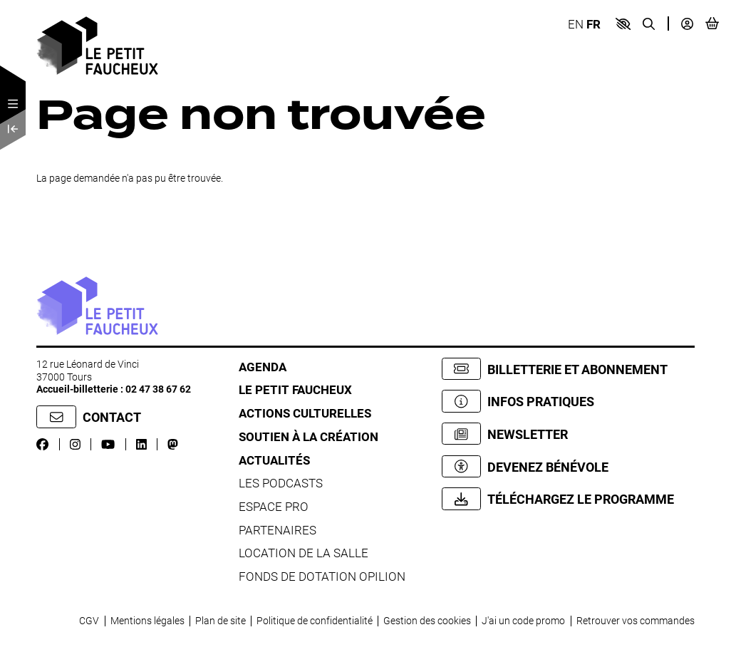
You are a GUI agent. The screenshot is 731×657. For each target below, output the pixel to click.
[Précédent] (13, 129)
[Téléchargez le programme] (568, 498)
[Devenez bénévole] (568, 466)
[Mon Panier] (712, 23)
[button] (623, 24)
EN (576, 24)
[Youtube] (108, 444)
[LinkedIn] (141, 444)
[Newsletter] (568, 434)
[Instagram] (75, 444)
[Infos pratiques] (568, 401)
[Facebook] (42, 444)
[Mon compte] (687, 24)
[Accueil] (97, 44)
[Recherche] (649, 24)
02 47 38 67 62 (158, 388)
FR (593, 24)
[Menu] (13, 104)
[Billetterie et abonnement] (568, 369)
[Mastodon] (172, 444)
